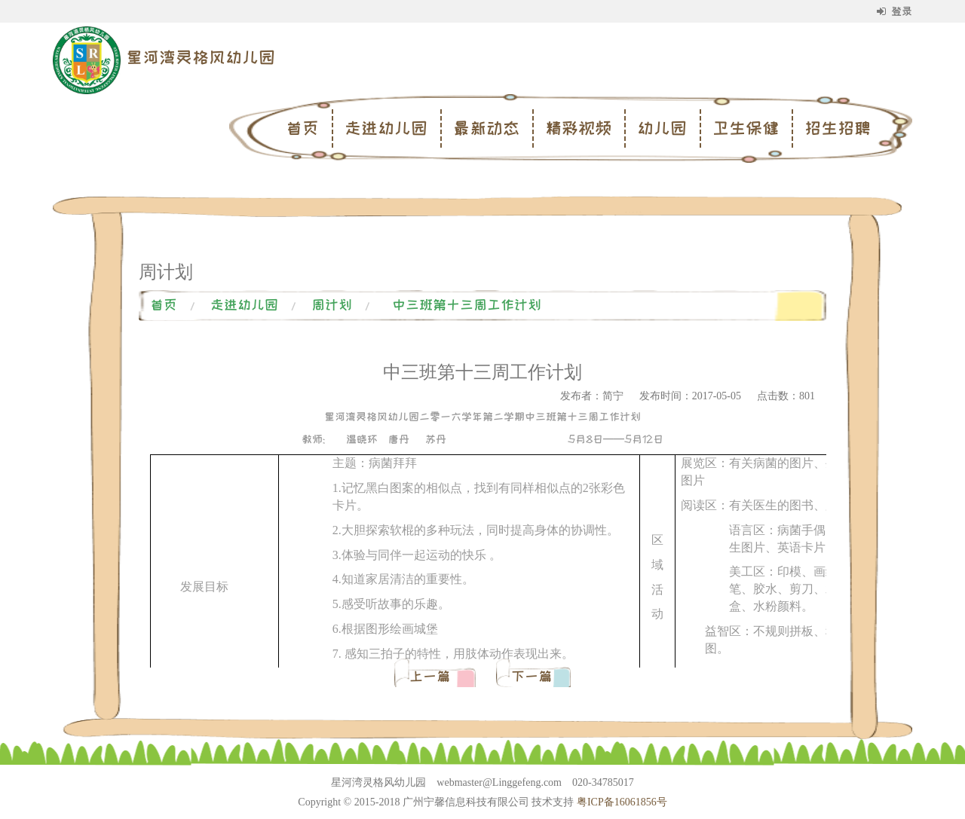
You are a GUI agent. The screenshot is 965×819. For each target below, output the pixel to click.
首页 (302, 128)
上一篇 (433, 676)
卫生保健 (745, 128)
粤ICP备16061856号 (622, 802)
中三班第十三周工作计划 (466, 305)
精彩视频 (578, 128)
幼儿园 (662, 128)
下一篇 (531, 676)
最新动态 (486, 128)
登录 (894, 11)
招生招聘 (837, 128)
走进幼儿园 (386, 128)
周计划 (331, 305)
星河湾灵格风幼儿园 (200, 57)
